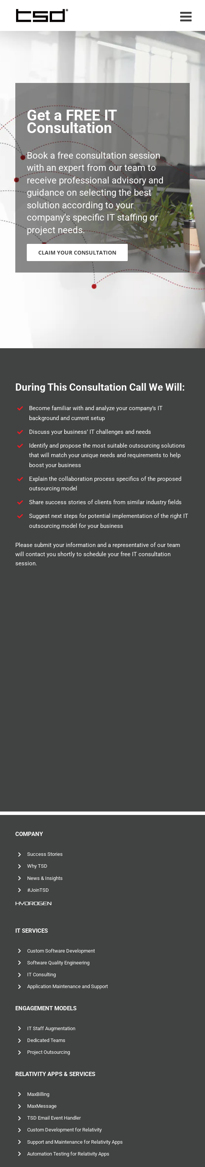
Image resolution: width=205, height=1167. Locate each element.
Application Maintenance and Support (67, 986)
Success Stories (45, 854)
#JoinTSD (38, 890)
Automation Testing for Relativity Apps (68, 1154)
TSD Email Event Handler (54, 1118)
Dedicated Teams (46, 1040)
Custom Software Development (61, 951)
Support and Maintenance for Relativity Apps (75, 1142)
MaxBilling (38, 1094)
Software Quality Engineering (58, 963)
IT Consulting (41, 974)
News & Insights (45, 878)
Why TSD (37, 866)
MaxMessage (42, 1106)
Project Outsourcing (48, 1052)
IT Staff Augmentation (51, 1028)
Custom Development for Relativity (64, 1130)
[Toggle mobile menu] (187, 16)
